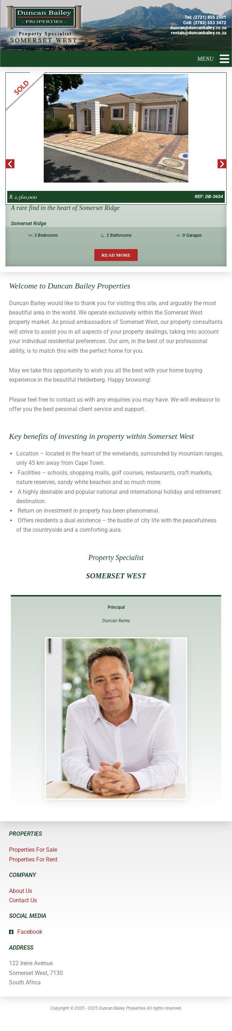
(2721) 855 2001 (209, 17)
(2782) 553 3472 (209, 22)
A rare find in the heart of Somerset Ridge (65, 207)
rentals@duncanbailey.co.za (198, 32)
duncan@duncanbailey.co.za (198, 27)
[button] (224, 59)
